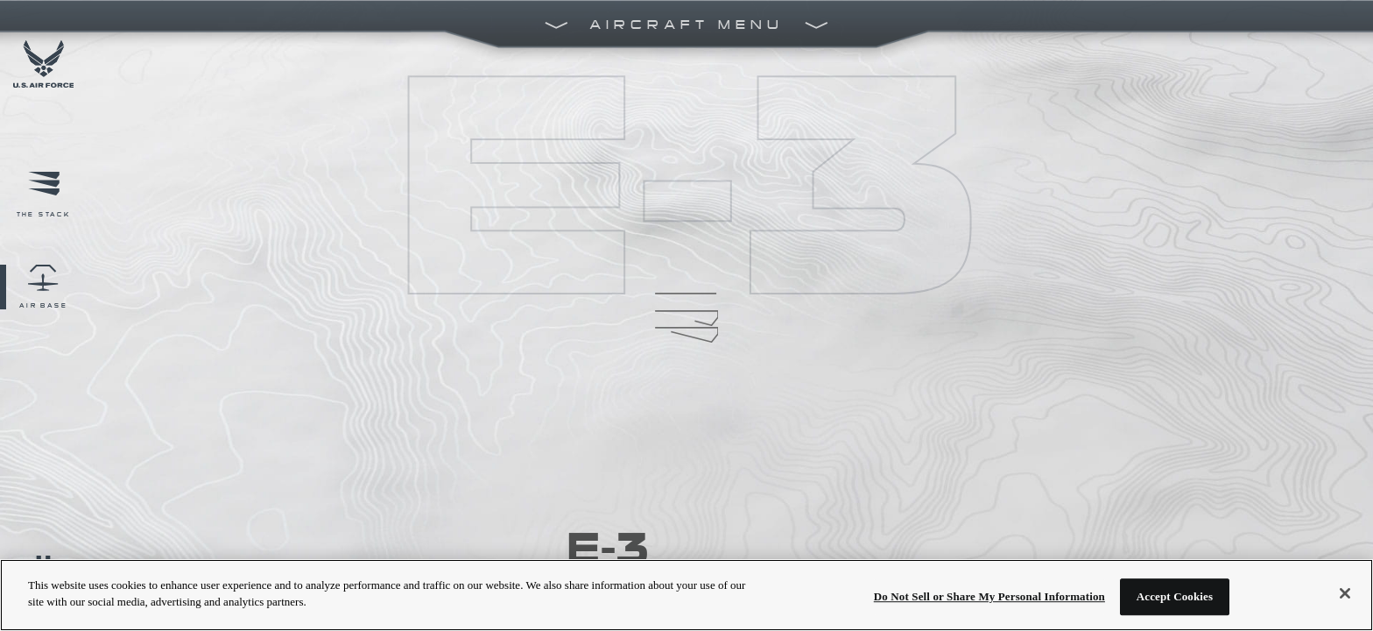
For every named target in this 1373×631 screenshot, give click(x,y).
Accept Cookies (1175, 596)
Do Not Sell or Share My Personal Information (989, 596)
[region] (686, 595)
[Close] (1345, 593)
